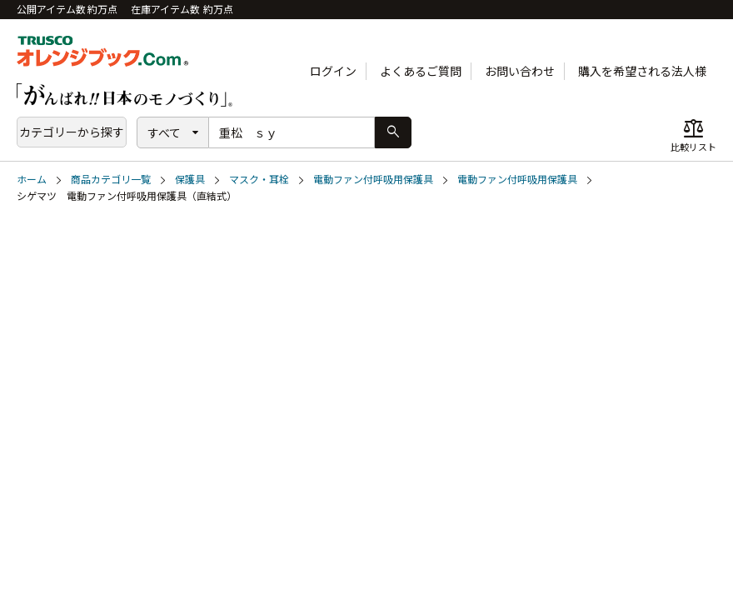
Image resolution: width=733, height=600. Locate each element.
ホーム (32, 179)
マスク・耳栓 (259, 179)
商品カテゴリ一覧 (111, 179)
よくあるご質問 (420, 71)
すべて (164, 133)
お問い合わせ (520, 71)
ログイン (333, 71)
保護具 (190, 179)
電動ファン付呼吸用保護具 (373, 179)
